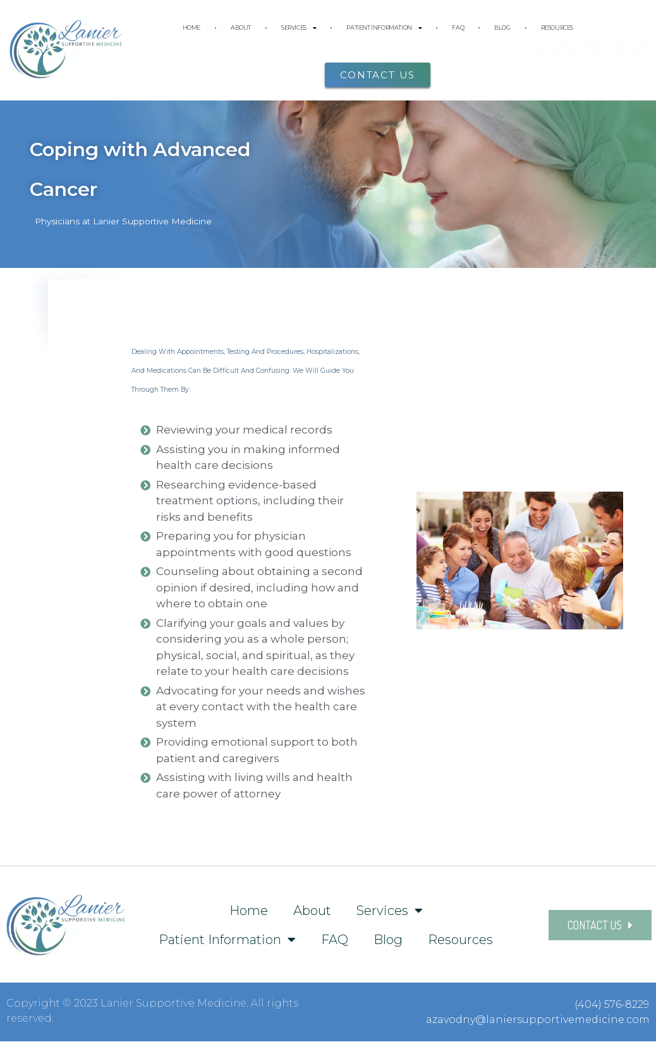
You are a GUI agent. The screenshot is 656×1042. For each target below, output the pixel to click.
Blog (502, 27)
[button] (377, 75)
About (241, 27)
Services (298, 28)
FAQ (458, 27)
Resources (557, 27)
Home (191, 27)
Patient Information (384, 28)
